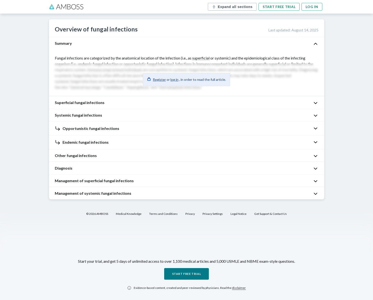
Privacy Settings (213, 214)
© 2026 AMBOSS (97, 214)
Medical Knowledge (128, 214)
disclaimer (239, 288)
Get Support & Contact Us (270, 214)
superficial (201, 58)
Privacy (190, 214)
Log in (312, 7)
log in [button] (174, 79)
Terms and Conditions (163, 214)
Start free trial (279, 7)
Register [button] (159, 79)
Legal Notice (238, 214)
